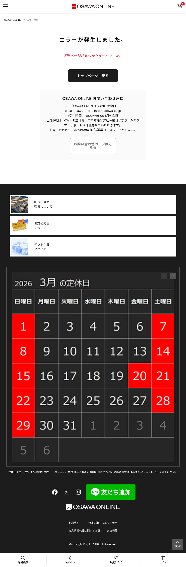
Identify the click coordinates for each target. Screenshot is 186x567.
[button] (164, 276)
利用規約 (74, 522)
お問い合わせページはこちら (93, 146)
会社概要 (112, 530)
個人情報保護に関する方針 (84, 530)
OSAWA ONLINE (12, 19)
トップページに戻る (93, 75)
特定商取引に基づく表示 (102, 522)
